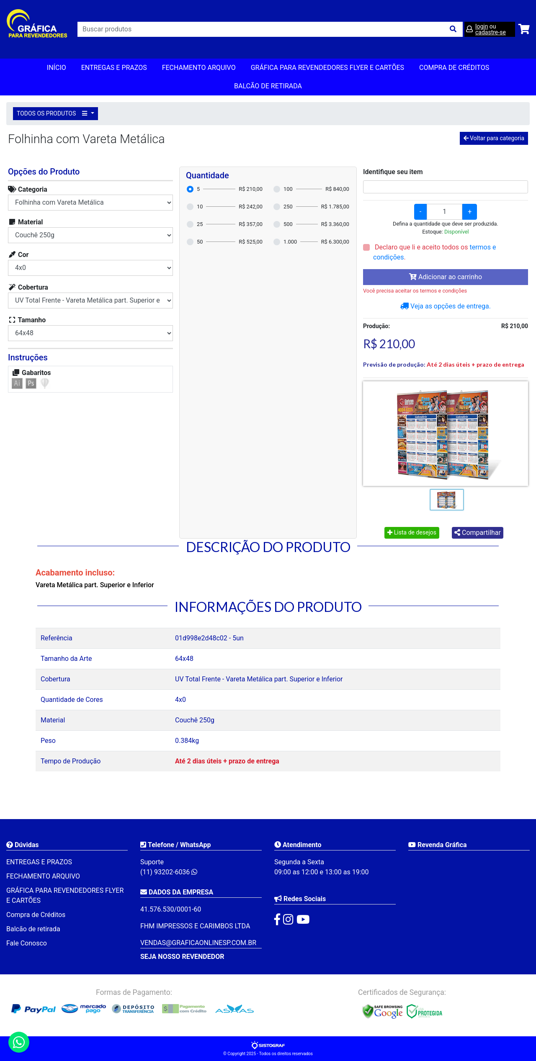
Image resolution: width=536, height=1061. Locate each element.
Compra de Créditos (454, 68)
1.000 (290, 242)
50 (200, 242)
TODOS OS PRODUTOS (53, 113)
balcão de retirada (268, 86)
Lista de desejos (411, 532)
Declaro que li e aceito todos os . (434, 252)
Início (56, 68)
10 (200, 206)
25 (200, 224)
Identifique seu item (393, 172)
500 (288, 224)
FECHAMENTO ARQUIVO (199, 68)
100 (288, 189)
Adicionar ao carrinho (445, 277)
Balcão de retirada (33, 929)
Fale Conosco (26, 943)
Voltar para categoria (494, 138)
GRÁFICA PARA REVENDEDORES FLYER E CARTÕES (327, 68)
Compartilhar (477, 533)
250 (288, 206)
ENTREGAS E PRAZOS (114, 68)
